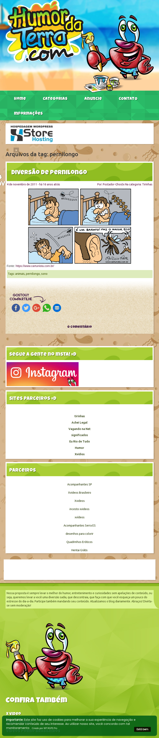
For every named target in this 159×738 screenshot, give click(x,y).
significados (79, 435)
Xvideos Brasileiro (79, 492)
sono (44, 273)
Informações (28, 114)
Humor (79, 447)
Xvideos (79, 500)
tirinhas (79, 416)
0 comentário (79, 327)
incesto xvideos (79, 509)
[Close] (16, 150)
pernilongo (33, 273)
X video (13, 714)
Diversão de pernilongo (49, 173)
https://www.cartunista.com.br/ (35, 266)
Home (20, 99)
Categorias (55, 99)
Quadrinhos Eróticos (79, 542)
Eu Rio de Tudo (79, 441)
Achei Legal (79, 422)
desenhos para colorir (79, 533)
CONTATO (128, 99)
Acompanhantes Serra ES (80, 525)
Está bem (142, 729)
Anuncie (93, 99)
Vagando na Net (79, 429)
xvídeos (80, 517)
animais (20, 273)
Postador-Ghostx (113, 184)
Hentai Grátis (79, 550)
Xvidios (80, 454)
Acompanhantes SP (79, 484)
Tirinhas (147, 184)
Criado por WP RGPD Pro (44, 728)
